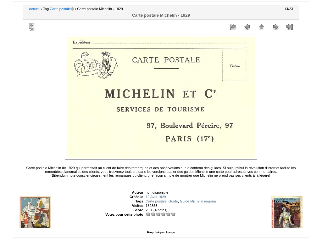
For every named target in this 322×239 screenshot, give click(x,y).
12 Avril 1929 (156, 197)
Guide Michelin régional (198, 201)
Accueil (34, 9)
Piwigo (170, 232)
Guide (173, 201)
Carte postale (60, 9)
